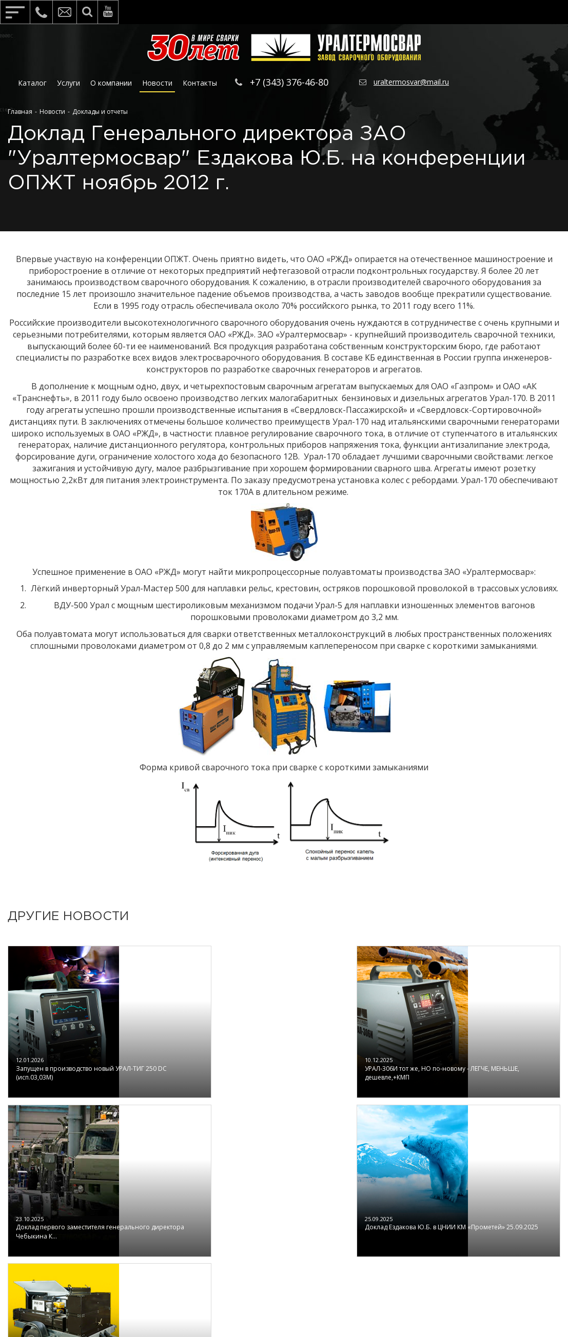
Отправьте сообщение (502, 1233)
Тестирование (264, 1229)
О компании (111, 83)
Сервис (249, 1214)
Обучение (254, 1199)
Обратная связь (492, 1196)
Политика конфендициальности (168, 1250)
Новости (157, 83)
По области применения (394, 1214)
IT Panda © (336, 1306)
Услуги (68, 83)
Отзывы (140, 1229)
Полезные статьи (159, 1214)
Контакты (200, 83)
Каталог (32, 83)
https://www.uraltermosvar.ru (341, 1290)
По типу (361, 1199)
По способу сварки (382, 1229)
